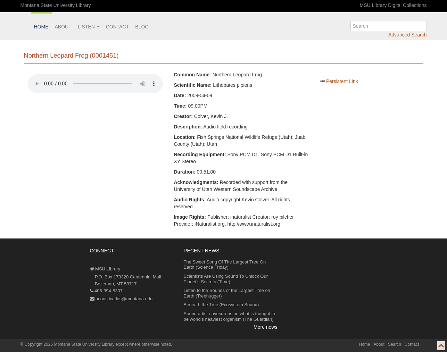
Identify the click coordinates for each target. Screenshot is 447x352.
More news (265, 327)
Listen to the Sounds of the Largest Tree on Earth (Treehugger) (227, 293)
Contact (117, 27)
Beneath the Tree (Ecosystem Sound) (221, 304)
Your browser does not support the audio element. (95, 83)
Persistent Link (342, 81)
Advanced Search (407, 34)
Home (41, 27)
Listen (89, 27)
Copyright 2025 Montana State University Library (70, 344)
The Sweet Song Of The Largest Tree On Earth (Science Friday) (225, 264)
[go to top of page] (441, 345)
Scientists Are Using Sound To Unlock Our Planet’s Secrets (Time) (226, 279)
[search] (388, 26)
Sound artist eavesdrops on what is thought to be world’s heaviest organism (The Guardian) (229, 316)
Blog (142, 27)
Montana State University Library (55, 5)
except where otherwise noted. (144, 344)
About (63, 27)
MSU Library (105, 268)
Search (394, 344)
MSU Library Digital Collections (393, 5)
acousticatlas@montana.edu (121, 298)
